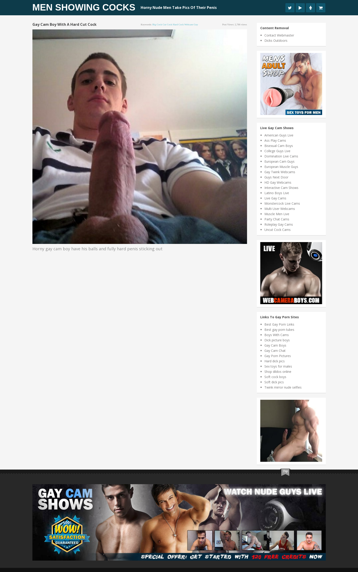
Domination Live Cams (281, 156)
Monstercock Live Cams (282, 203)
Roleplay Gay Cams (278, 224)
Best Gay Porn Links (279, 324)
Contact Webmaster (279, 35)
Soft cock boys (275, 377)
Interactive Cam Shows (281, 187)
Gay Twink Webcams (279, 172)
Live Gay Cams (275, 198)
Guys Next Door (276, 177)
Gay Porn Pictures (277, 356)
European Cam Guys (279, 161)
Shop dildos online (277, 371)
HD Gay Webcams (277, 182)
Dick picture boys (277, 340)
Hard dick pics (274, 361)
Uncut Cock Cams (277, 229)
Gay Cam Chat (275, 350)
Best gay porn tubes (279, 329)
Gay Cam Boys (275, 345)
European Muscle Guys (281, 167)
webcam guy (191, 24)
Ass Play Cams (275, 140)
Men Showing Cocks (83, 7)
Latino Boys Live (276, 193)
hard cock (178, 24)
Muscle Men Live (276, 214)
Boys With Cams (276, 335)
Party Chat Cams (276, 219)
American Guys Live (278, 135)
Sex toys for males (278, 366)
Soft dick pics (274, 382)
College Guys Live (277, 151)
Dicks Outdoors (275, 40)
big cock (157, 24)
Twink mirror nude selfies (283, 387)
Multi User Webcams (279, 208)
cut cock (167, 24)
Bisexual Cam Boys (278, 146)
